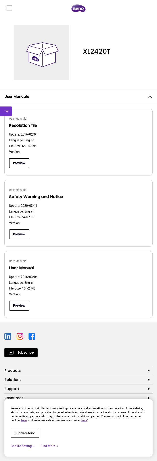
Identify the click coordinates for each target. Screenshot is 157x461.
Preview (19, 163)
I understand (25, 433)
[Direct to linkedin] (8, 336)
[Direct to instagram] (21, 336)
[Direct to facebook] (32, 336)
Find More (50, 446)
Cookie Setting (23, 446)
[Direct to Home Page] (78, 8)
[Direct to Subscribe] (21, 352)
